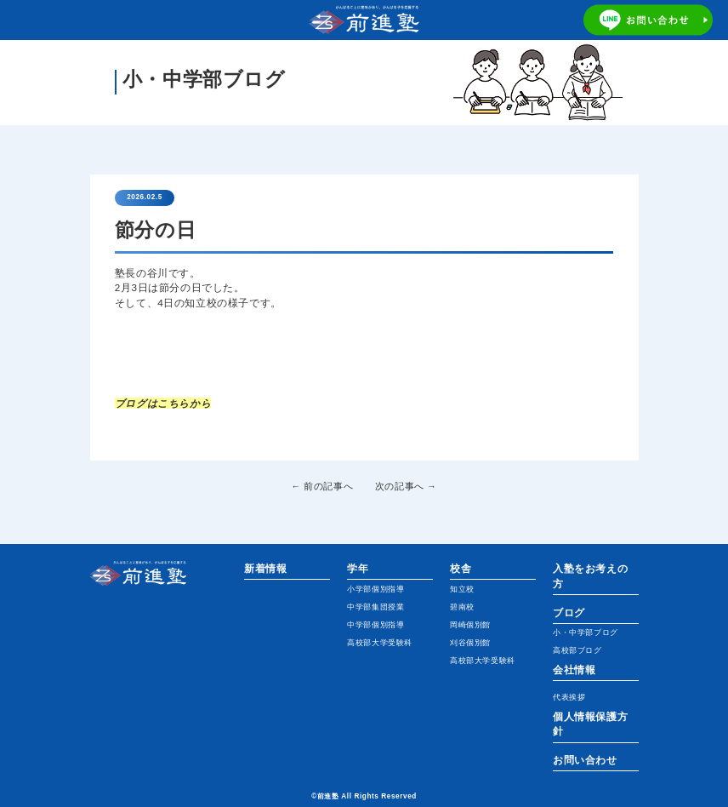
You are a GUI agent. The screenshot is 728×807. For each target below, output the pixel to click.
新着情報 (265, 568)
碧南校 (462, 607)
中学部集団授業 (375, 607)
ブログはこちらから (163, 403)
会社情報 (574, 669)
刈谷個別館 (470, 642)
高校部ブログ (577, 650)
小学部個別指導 (375, 589)
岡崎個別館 (470, 625)
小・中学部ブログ (585, 632)
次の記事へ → (406, 486)
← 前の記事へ (323, 486)
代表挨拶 (569, 697)
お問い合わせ (585, 759)
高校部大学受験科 (379, 642)
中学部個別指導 (375, 625)
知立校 (462, 589)
